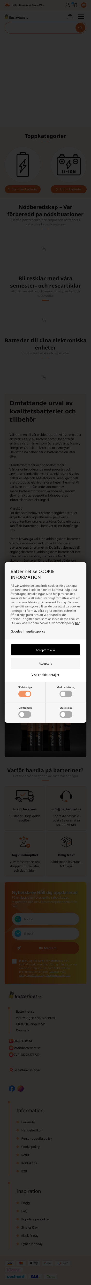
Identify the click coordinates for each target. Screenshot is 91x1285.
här (77, 623)
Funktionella (25, 712)
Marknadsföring (66, 691)
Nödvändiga (25, 691)
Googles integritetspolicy (28, 631)
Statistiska (66, 712)
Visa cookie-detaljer (45, 675)
